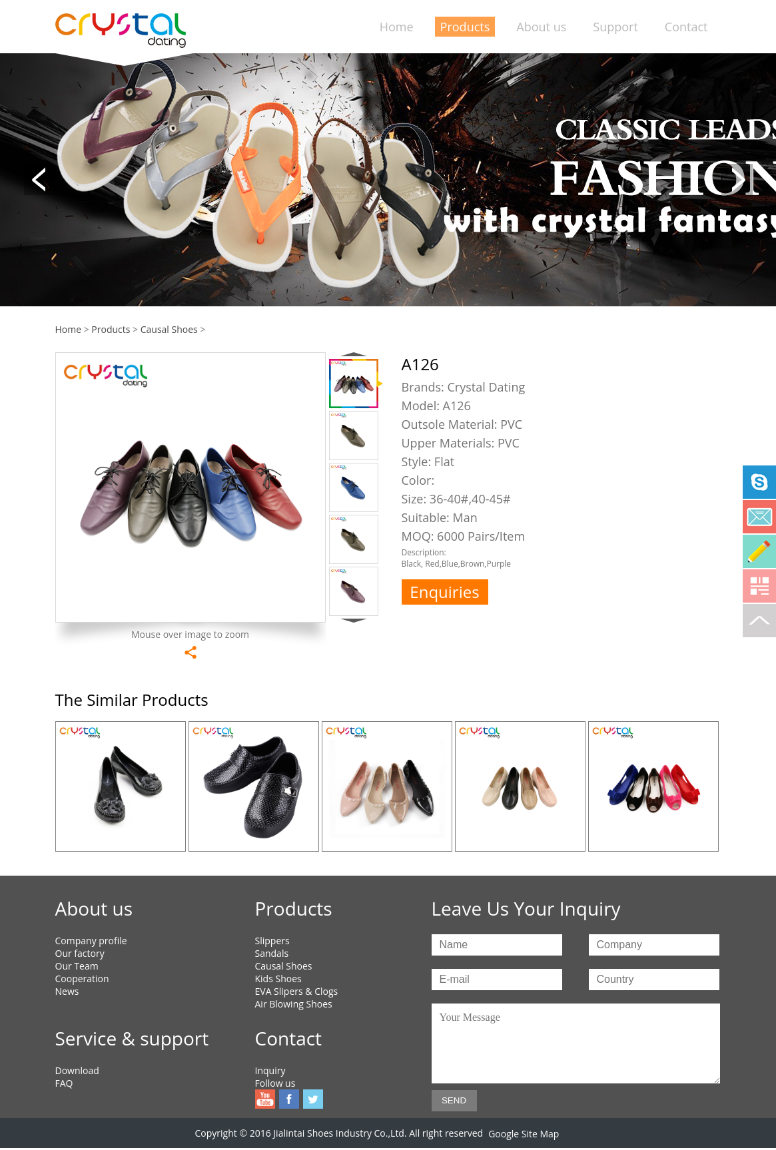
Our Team (77, 966)
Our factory (80, 953)
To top (759, 620)
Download (77, 1070)
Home (397, 27)
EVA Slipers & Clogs (296, 991)
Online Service (759, 551)
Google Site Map (523, 1134)
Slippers (272, 940)
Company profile (91, 940)
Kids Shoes (278, 978)
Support (615, 27)
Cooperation (82, 978)
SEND (454, 1100)
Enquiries (444, 592)
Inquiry (270, 1070)
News (67, 991)
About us (541, 27)
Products (465, 27)
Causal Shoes (169, 329)
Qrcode (759, 586)
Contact (686, 27)
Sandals (272, 953)
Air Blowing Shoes (293, 1004)
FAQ (64, 1083)
